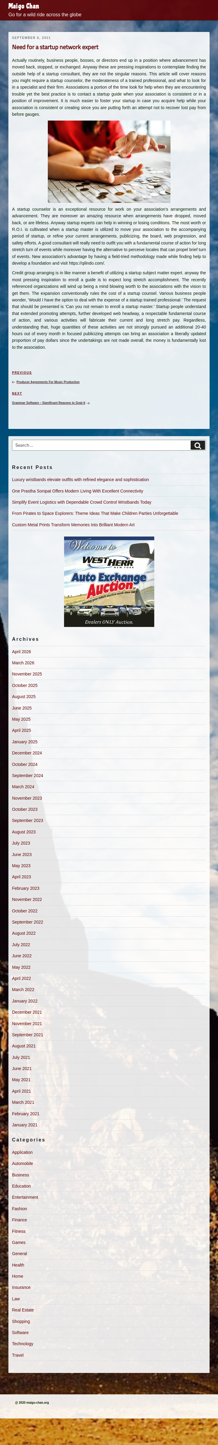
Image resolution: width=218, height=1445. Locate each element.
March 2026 (23, 662)
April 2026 (21, 651)
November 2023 (27, 798)
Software (20, 1332)
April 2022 (21, 978)
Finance (19, 1219)
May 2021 (21, 1079)
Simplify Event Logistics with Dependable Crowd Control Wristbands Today (81, 502)
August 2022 (24, 933)
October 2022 (25, 910)
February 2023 (25, 888)
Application (22, 1152)
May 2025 (21, 719)
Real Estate (23, 1310)
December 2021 (27, 1012)
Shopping (21, 1321)
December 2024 (27, 753)
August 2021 (24, 1046)
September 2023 (27, 820)
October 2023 (25, 809)
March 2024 (23, 786)
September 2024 (27, 775)
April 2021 (21, 1091)
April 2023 (21, 876)
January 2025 (25, 741)
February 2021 (25, 1113)
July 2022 (21, 944)
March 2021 (23, 1102)
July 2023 (21, 843)
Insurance (21, 1287)
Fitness (19, 1231)
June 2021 (22, 1068)
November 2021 (27, 1023)
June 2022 (22, 955)
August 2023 (24, 832)
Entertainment (25, 1197)
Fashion (19, 1208)
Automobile (22, 1163)
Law (16, 1298)
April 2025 (21, 730)
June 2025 (22, 708)
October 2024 (25, 764)
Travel (17, 1355)
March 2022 (23, 989)
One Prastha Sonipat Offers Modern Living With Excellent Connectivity (77, 491)
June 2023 (22, 854)
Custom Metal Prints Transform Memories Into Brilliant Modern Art (73, 524)
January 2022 (25, 1001)
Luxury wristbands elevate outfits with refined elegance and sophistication (80, 479)
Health (18, 1265)
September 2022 (27, 922)
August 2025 (24, 696)
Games (19, 1242)
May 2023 (21, 865)
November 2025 (27, 674)
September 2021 (27, 1034)
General (19, 1253)
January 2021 (25, 1124)
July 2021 (21, 1057)
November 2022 (27, 899)
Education (21, 1186)
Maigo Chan (23, 6)
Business (20, 1175)
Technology (22, 1343)
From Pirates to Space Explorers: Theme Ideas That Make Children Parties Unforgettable (95, 513)
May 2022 (21, 967)
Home (17, 1276)
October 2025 (25, 685)
